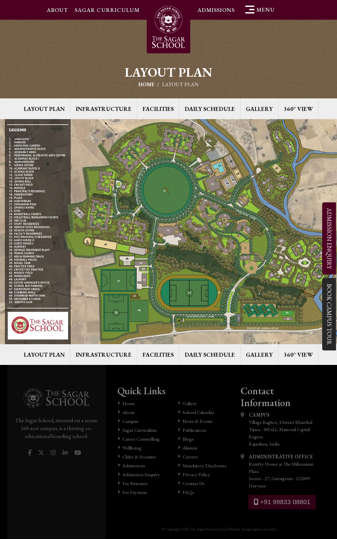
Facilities (158, 109)
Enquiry (329, 238)
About (57, 9)
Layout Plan (44, 109)
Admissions (216, 9)
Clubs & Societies (136, 456)
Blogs (186, 439)
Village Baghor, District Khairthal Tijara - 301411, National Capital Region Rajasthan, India (281, 429)
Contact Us (191, 483)
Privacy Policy (194, 474)
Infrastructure (104, 109)
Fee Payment (132, 492)
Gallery (259, 109)
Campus (128, 421)
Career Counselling (138, 439)
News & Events (195, 421)
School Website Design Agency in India (247, 529)
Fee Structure (132, 483)
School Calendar (196, 412)
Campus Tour (329, 314)
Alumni (187, 448)
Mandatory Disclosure (202, 465)
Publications (192, 430)
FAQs (186, 492)
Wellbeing (129, 448)
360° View (298, 109)
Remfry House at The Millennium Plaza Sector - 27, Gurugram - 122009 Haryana (281, 471)
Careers (188, 456)
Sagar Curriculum (107, 9)
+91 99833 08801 (282, 502)
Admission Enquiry (138, 474)
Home (146, 84)
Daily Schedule (210, 109)
